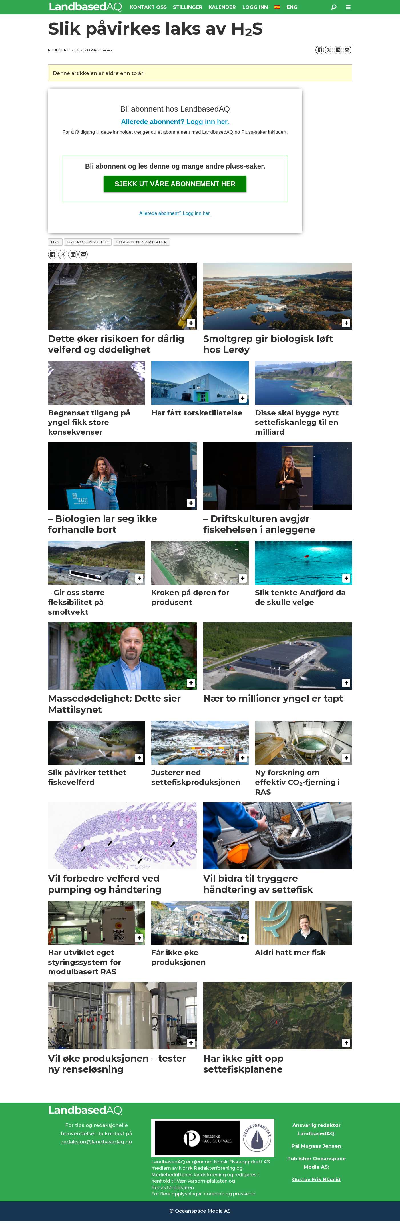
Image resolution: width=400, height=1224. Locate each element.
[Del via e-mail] (347, 50)
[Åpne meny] (348, 7)
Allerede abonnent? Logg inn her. (175, 121)
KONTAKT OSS (148, 7)
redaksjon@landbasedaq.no (96, 1142)
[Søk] (334, 7)
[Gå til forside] (85, 7)
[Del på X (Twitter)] (329, 50)
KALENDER (222, 7)
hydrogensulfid (88, 242)
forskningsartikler (141, 242)
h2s (55, 242)
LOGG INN (255, 7)
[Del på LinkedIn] (338, 50)
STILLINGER (187, 7)
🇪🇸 (277, 7)
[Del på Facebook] (319, 50)
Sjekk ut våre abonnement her (175, 184)
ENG (292, 7)
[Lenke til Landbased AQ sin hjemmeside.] (200, 1110)
